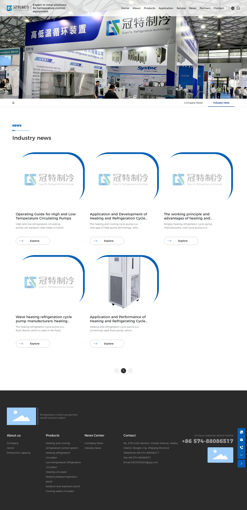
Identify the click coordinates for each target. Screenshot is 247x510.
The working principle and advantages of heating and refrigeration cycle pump (187, 218)
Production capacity (19, 452)
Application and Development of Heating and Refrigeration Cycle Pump (118, 218)
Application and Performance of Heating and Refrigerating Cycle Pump (118, 321)
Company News (193, 102)
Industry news (221, 102)
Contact (130, 435)
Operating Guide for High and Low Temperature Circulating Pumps (46, 216)
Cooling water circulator (60, 491)
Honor (10, 448)
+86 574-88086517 (147, 452)
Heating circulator (56, 472)
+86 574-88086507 (139, 457)
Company (12, 443)
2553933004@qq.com (144, 462)
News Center (94, 435)
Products (52, 435)
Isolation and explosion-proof (63, 486)
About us (14, 435)
